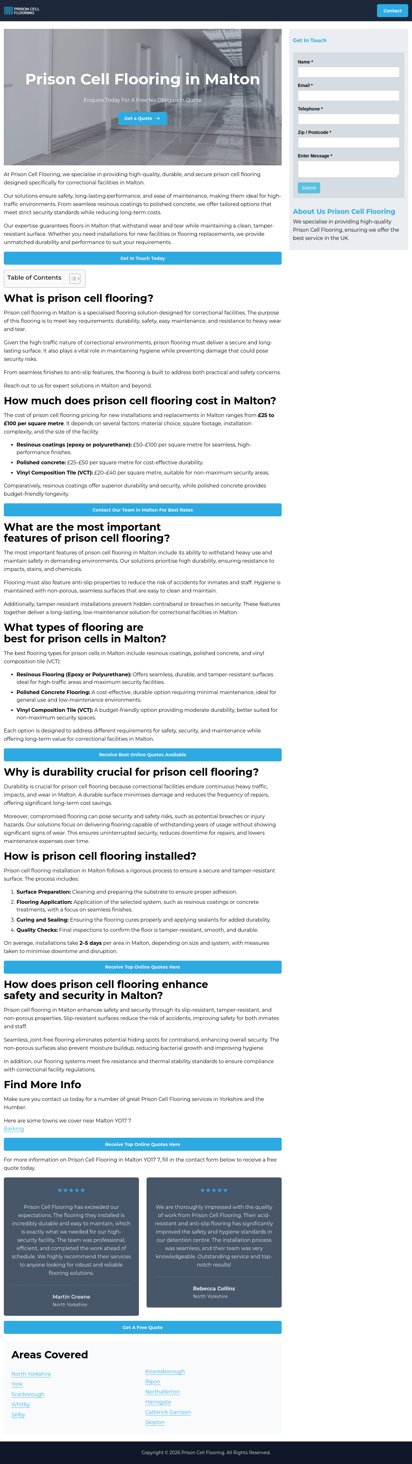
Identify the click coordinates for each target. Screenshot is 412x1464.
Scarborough (28, 1394)
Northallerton (162, 1392)
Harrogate (158, 1402)
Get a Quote (143, 118)
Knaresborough (165, 1371)
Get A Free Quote (143, 1327)
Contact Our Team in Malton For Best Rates (143, 510)
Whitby (20, 1404)
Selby (18, 1415)
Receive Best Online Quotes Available (142, 755)
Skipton (155, 1422)
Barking (14, 1129)
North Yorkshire (31, 1374)
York (17, 1384)
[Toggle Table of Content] (72, 278)
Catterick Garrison (168, 1412)
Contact (392, 11)
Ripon (153, 1382)
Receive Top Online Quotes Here (142, 967)
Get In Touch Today (142, 258)
